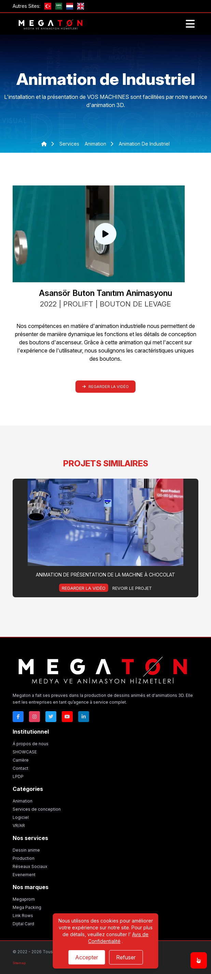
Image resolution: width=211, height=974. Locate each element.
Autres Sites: (26, 6)
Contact (20, 768)
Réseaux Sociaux (30, 866)
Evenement (24, 874)
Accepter (86, 957)
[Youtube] (67, 716)
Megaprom (24, 899)
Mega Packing (27, 907)
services (69, 144)
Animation (22, 801)
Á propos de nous (30, 743)
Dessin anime (26, 850)
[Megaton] (103, 669)
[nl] (69, 6)
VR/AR (19, 825)
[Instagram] (34, 716)
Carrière (21, 760)
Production (23, 858)
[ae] (58, 6)
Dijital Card (23, 923)
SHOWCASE (25, 751)
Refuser (126, 957)
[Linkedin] (83, 716)
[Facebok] (18, 716)
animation (96, 144)
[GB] (80, 6)
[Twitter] (50, 716)
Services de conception (37, 809)
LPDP (18, 776)
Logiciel (21, 817)
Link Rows (23, 915)
